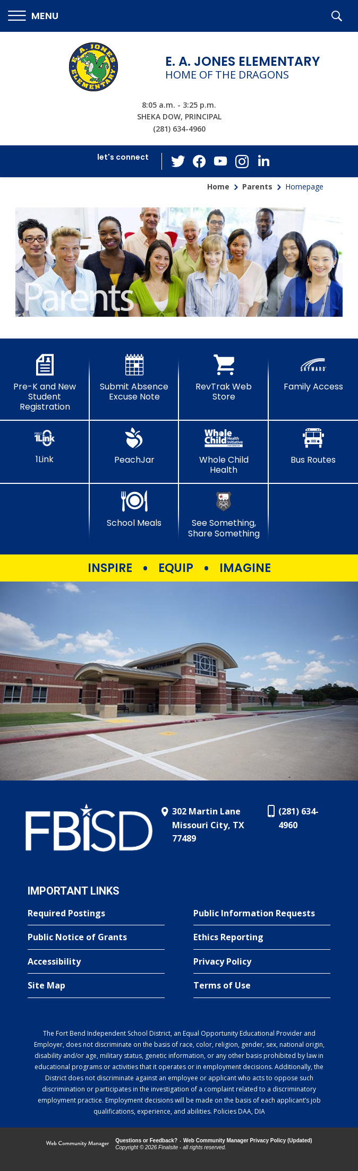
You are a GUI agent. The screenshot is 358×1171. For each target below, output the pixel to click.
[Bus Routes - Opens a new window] (313, 446)
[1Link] (44, 446)
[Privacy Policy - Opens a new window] (262, 962)
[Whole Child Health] (223, 451)
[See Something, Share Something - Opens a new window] (223, 514)
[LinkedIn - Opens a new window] (263, 160)
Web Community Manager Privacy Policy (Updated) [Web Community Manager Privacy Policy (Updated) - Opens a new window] (247, 1140)
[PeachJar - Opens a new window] (134, 446)
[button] (33, 16)
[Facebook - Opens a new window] (199, 161)
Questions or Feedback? (146, 1140)
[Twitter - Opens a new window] (178, 161)
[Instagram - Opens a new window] (242, 161)
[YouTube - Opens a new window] (221, 161)
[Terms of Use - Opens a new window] (262, 986)
